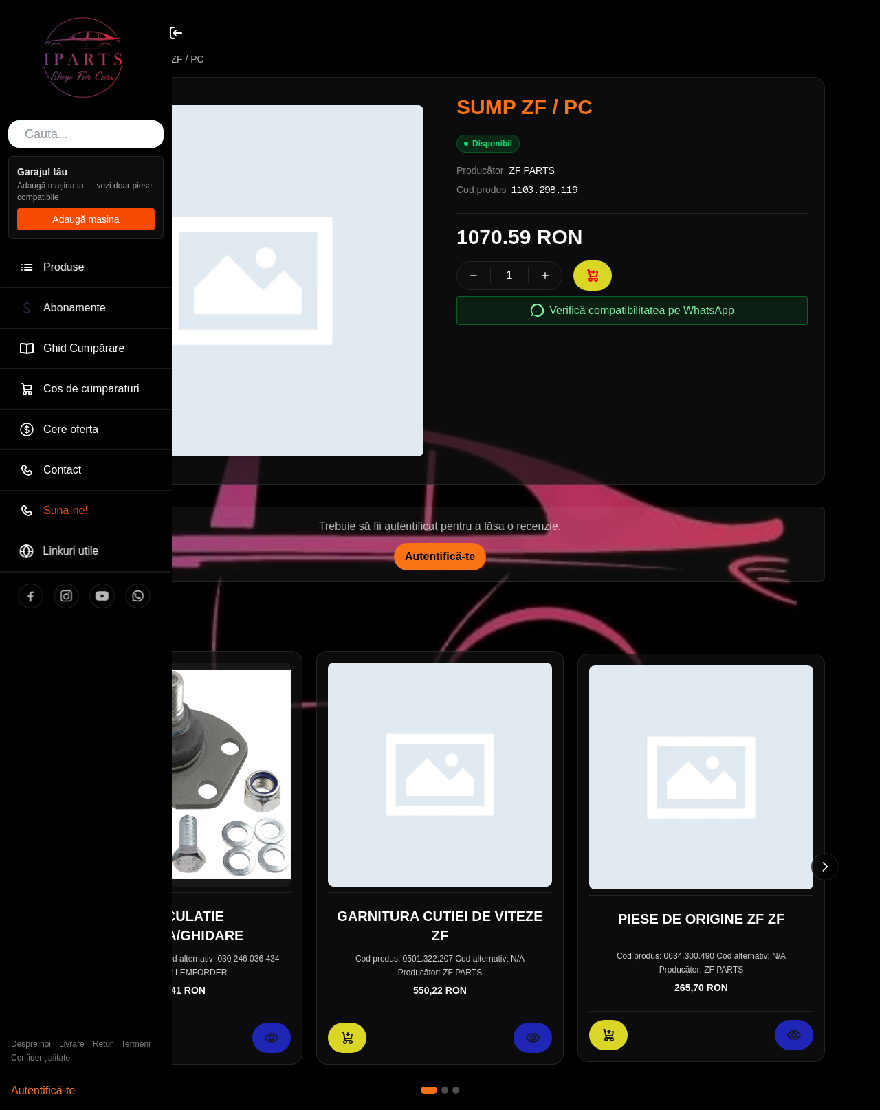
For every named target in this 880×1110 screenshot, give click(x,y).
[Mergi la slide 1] (429, 1090)
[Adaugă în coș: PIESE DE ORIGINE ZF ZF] (608, 1035)
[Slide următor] (825, 866)
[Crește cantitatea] (545, 276)
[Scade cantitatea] (474, 276)
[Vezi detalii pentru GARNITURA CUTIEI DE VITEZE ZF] (533, 1038)
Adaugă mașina (85, 219)
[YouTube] (88, 596)
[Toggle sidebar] (176, 33)
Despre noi (31, 1044)
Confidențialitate (40, 1058)
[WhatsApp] (123, 596)
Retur (103, 1044)
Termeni (136, 1044)
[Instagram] (52, 596)
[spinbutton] (509, 275)
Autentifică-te (43, 1090)
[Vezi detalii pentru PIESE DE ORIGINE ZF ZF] (794, 1035)
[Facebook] (16, 596)
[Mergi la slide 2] (444, 1090)
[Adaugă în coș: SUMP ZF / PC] (592, 275)
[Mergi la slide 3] (455, 1090)
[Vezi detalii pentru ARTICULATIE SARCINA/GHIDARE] (271, 1038)
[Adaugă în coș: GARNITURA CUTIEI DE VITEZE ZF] (347, 1038)
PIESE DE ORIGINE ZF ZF (701, 918)
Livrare (72, 1044)
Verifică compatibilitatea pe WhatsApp (632, 311)
